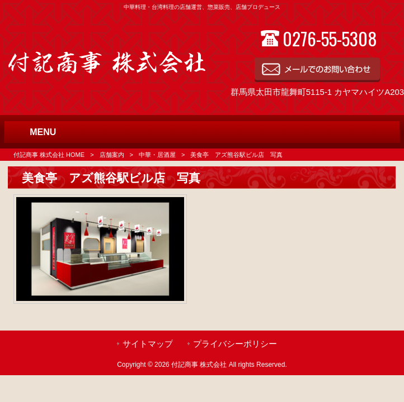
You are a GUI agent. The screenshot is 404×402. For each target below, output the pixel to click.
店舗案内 (112, 154)
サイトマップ (148, 343)
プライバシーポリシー (235, 343)
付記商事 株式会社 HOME (48, 154)
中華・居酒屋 (157, 154)
